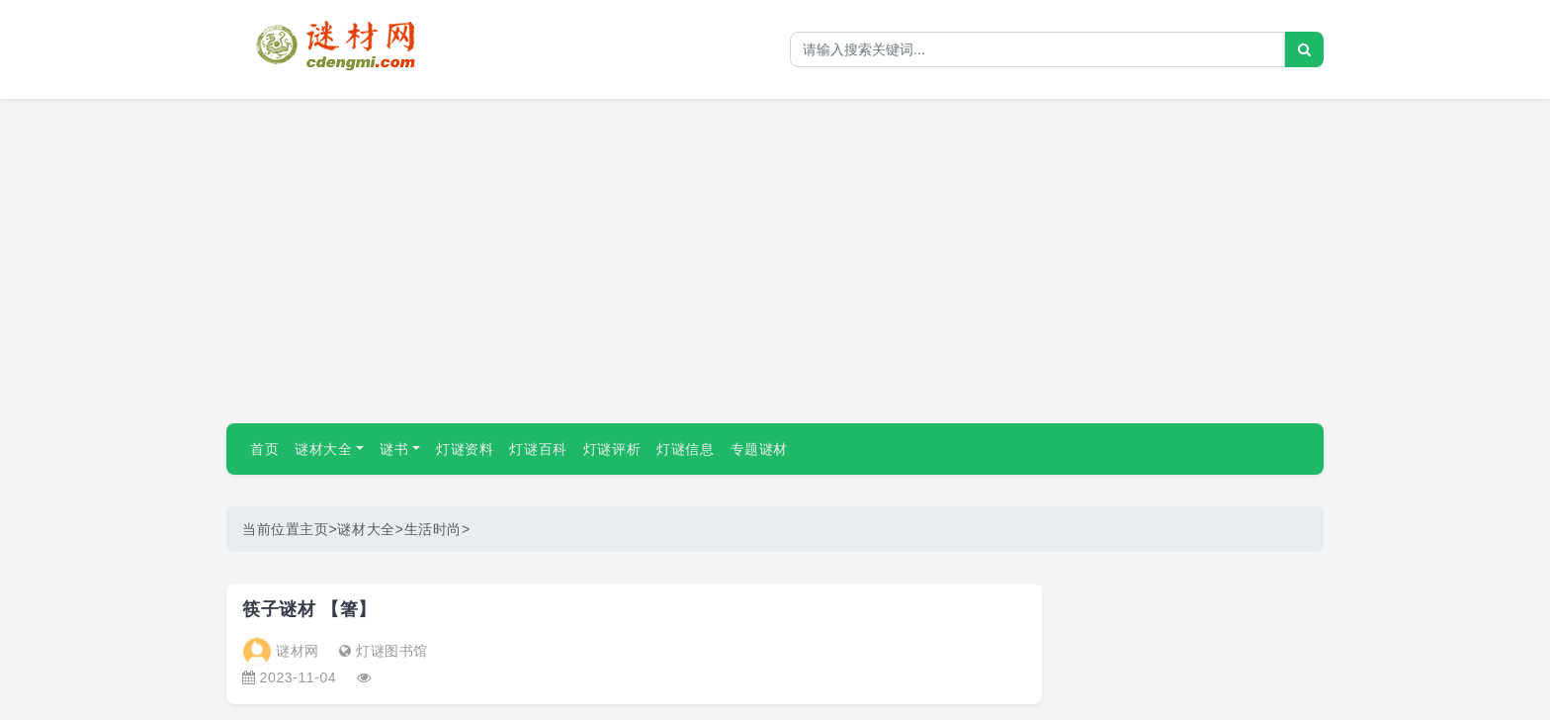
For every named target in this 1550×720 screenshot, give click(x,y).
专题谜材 (759, 449)
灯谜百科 (537, 449)
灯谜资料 (464, 449)
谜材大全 (323, 449)
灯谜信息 (685, 449)
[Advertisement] (775, 253)
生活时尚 (433, 529)
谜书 (394, 449)
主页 (314, 529)
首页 (264, 449)
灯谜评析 (612, 449)
